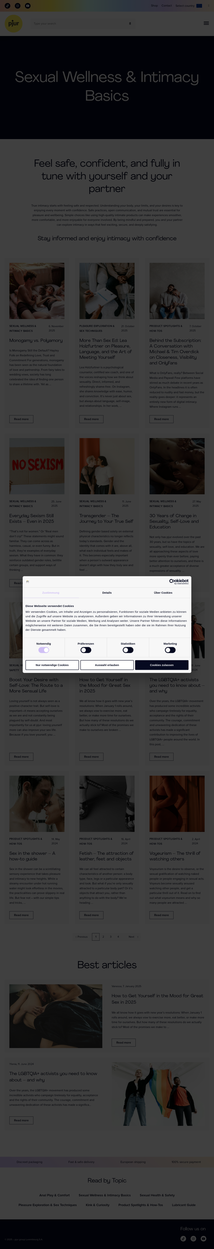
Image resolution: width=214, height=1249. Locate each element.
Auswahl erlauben (107, 665)
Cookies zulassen (162, 665)
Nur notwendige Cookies (52, 665)
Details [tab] (107, 592)
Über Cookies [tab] (163, 592)
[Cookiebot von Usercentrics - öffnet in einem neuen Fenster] (172, 581)
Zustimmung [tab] (50, 592)
